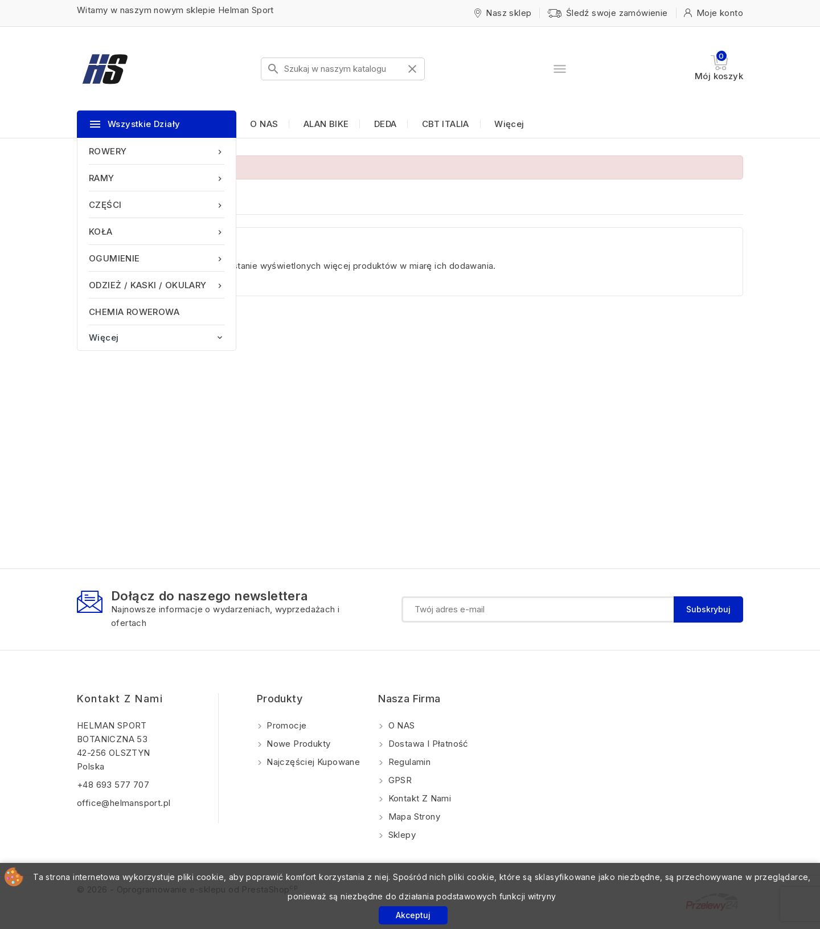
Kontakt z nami (120, 699)
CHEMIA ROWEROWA (134, 311)
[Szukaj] (343, 69)
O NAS (264, 123)
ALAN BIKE (326, 123)
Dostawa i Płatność (427, 743)
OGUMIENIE (156, 258)
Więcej (509, 123)
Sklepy (401, 834)
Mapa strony (413, 816)
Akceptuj (413, 915)
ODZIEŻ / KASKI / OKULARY (156, 285)
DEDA (385, 123)
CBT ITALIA (445, 123)
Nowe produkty (297, 743)
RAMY (156, 178)
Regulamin (408, 761)
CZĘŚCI (156, 205)
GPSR (399, 780)
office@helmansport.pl (123, 802)
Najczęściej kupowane (312, 761)
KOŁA (156, 231)
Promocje (285, 725)
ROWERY (156, 151)
